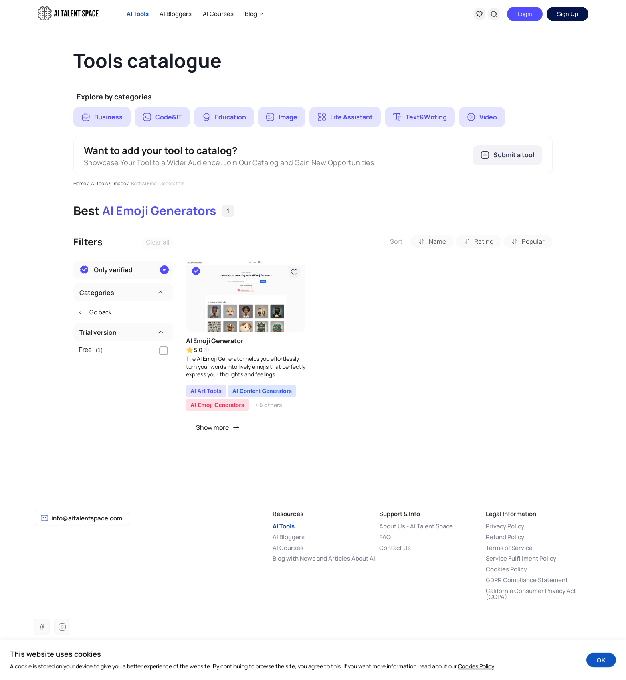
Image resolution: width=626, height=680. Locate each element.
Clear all (157, 242)
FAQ (385, 537)
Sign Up (567, 13)
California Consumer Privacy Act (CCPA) (531, 594)
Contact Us (395, 548)
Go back (95, 312)
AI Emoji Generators (217, 405)
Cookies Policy (506, 569)
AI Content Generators (262, 391)
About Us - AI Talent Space (416, 526)
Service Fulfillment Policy (521, 558)
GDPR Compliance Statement (527, 580)
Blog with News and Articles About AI (324, 558)
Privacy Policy (505, 526)
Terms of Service (509, 548)
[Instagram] (62, 627)
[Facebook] (42, 627)
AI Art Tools (206, 391)
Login (524, 13)
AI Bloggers (176, 14)
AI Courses (218, 14)
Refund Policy (505, 537)
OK (601, 666)
